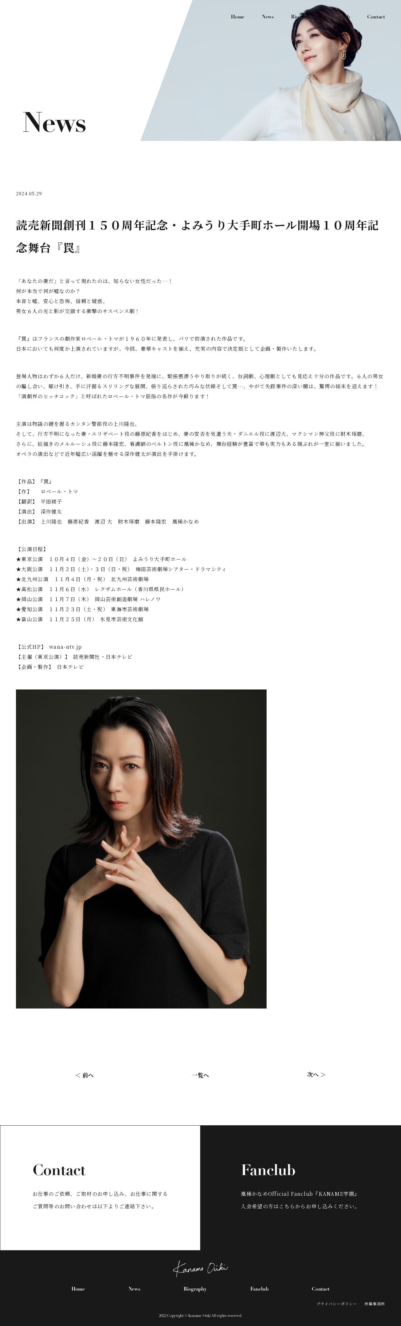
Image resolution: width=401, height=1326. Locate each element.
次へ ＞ (316, 1074)
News (268, 17)
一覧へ (200, 1075)
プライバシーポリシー (336, 1303)
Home (237, 17)
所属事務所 (375, 1303)
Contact (376, 17)
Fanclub (340, 17)
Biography (302, 17)
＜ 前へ (84, 1075)
